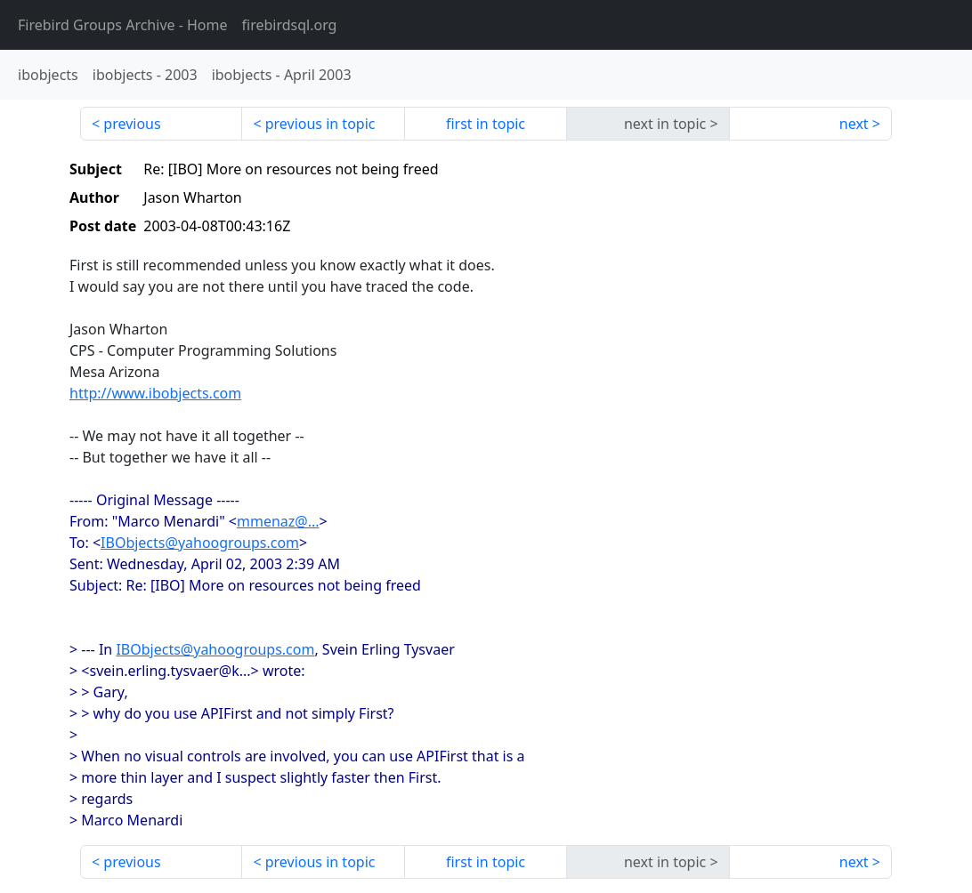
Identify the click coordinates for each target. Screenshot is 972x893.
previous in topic (320, 123)
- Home (123, 25)
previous (131, 123)
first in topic (485, 123)
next (854, 123)
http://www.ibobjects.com (155, 393)
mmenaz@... (278, 521)
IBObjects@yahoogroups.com (200, 542)
